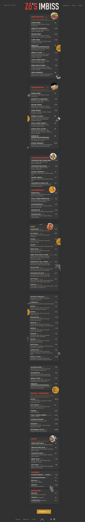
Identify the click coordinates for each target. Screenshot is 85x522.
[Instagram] (54, 519)
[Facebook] (51, 519)
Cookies (34, 519)
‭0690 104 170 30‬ (9, 5)
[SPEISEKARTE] (44, 512)
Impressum (18, 519)
